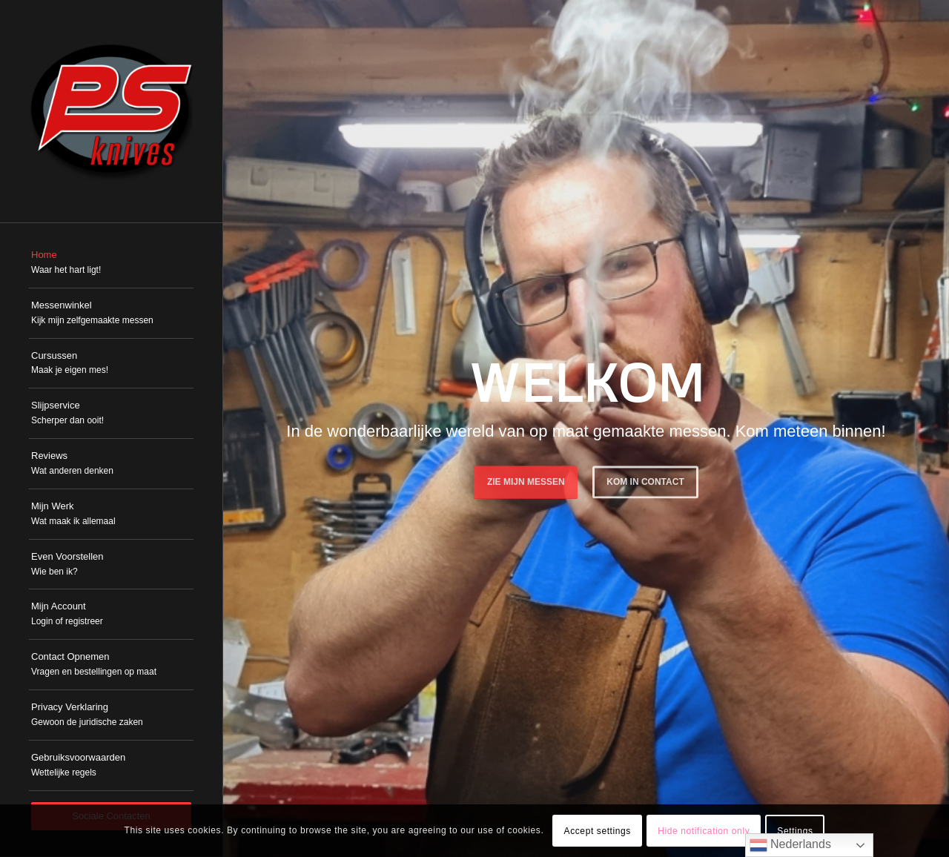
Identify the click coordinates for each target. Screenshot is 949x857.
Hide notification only (704, 831)
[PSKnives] (111, 111)
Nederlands (790, 845)
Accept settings (597, 831)
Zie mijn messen (526, 479)
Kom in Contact (645, 479)
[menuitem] (111, 263)
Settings (795, 831)
